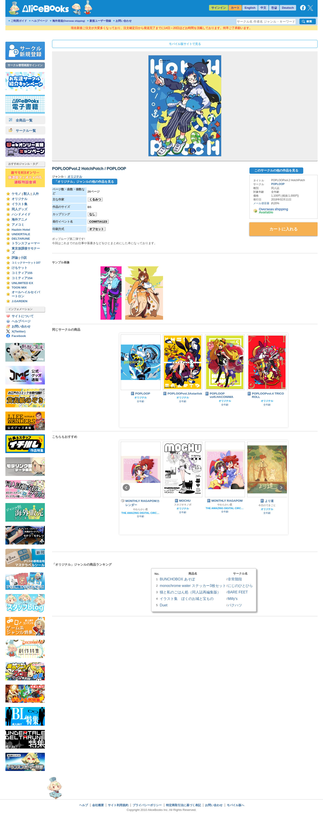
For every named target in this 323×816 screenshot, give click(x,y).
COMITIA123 (98, 221)
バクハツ (235, 605)
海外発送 (68, 20)
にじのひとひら (240, 586)
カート (235, 7)
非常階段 (235, 579)
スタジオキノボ (182, 504)
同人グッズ (19, 209)
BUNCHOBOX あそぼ (177, 579)
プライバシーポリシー (147, 805)
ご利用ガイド (19, 20)
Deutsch (288, 7)
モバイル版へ (235, 805)
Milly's (232, 599)
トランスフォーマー (26, 243)
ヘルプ (83, 805)
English (249, 7)
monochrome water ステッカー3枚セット (193, 586)
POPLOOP (278, 184)
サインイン (218, 7)
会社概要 (98, 805)
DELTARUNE (21, 238)
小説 (23, 257)
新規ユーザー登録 (100, 20)
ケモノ (16, 193)
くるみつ (95, 199)
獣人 (27, 193)
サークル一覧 (22, 130)
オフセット (96, 229)
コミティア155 (22, 273)
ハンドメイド (21, 214)
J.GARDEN (19, 301)
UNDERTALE (21, 234)
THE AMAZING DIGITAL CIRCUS (140, 513)
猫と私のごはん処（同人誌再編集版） (190, 592)
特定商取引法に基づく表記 (183, 805)
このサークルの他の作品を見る (276, 170)
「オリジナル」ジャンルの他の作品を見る (84, 181)
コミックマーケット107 (26, 262)
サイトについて (23, 316)
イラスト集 (19, 204)
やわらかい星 (140, 509)
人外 (36, 193)
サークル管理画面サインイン (25, 65)
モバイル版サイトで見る (185, 44)
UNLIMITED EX (22, 283)
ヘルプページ (39, 20)
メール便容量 (261, 203)
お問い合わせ (124, 20)
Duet (163, 605)
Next (281, 487)
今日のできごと (267, 505)
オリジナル (19, 199)
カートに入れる (283, 229)
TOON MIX (19, 287)
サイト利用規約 (118, 805)
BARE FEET (238, 592)
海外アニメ (19, 219)
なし (92, 214)
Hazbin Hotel (21, 229)
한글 (274, 7)
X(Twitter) (19, 331)
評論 (15, 257)
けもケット (19, 267)
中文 (263, 7)
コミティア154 (22, 278)
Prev (126, 487)
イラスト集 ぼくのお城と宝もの (187, 599)
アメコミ (18, 224)
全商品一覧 (21, 120)
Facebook (19, 336)
